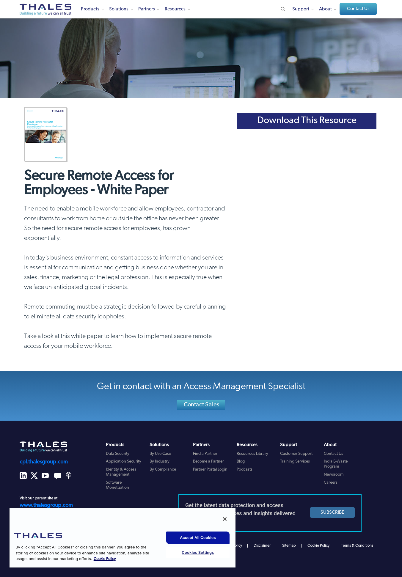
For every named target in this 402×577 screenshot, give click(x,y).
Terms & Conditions (357, 546)
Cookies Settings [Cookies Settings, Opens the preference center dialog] (198, 552)
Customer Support (296, 454)
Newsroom (333, 474)
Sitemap (289, 546)
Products (90, 9)
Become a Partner (208, 461)
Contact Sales (201, 405)
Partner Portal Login (210, 469)
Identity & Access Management (121, 472)
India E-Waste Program (336, 464)
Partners (146, 9)
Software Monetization (117, 485)
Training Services (295, 461)
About (325, 9)
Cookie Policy (318, 546)
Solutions (118, 9)
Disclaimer (262, 546)
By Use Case (160, 454)
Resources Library (252, 454)
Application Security (123, 461)
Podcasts (244, 469)
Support (300, 9)
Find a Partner (205, 454)
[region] (122, 537)
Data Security (117, 454)
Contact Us (358, 9)
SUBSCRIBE (332, 512)
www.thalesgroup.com (46, 505)
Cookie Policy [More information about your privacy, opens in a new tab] (105, 559)
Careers (330, 482)
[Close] (224, 519)
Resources (175, 9)
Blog (241, 461)
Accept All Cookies (198, 537)
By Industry (159, 461)
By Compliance (163, 469)
